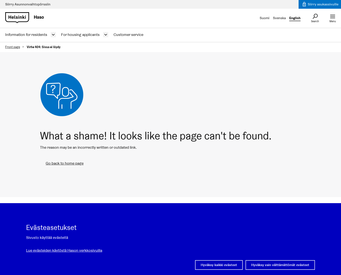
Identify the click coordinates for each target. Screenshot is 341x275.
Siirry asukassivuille (320, 4)
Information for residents (26, 34)
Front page (12, 47)
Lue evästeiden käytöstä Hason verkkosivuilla (64, 250)
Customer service (128, 34)
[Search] (315, 18)
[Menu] (332, 18)
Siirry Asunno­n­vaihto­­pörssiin (27, 4)
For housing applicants (80, 34)
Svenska (279, 18)
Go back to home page (65, 163)
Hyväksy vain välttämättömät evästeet (280, 265)
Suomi (264, 18)
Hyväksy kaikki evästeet (219, 265)
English (295, 18)
